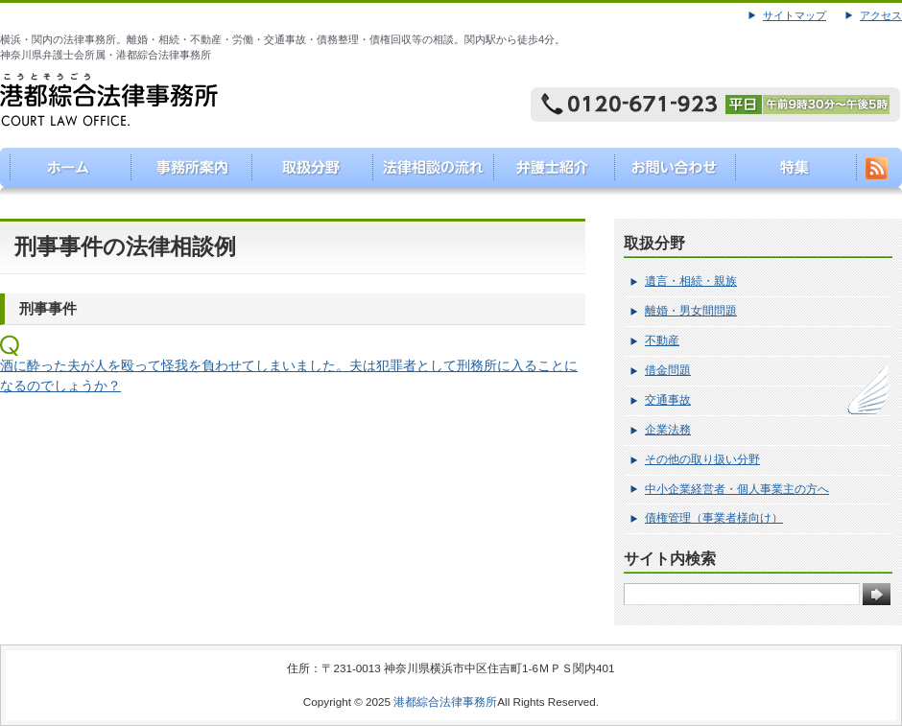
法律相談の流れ (426, 172)
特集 (792, 172)
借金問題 (668, 370)
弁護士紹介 (548, 172)
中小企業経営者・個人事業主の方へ (737, 489)
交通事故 (668, 400)
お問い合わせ (670, 172)
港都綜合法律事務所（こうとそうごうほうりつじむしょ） (61, 172)
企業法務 (668, 429)
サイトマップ (794, 15)
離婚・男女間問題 (691, 310)
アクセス (881, 15)
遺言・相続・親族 (691, 281)
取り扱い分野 (305, 172)
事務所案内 (183, 172)
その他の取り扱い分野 (702, 459)
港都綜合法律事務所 (445, 701)
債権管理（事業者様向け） (714, 518)
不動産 (662, 340)
